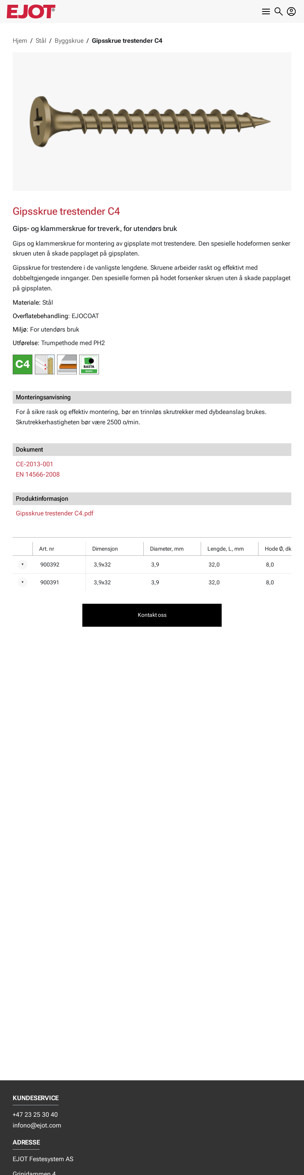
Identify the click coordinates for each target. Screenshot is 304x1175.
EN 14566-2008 (38, 474)
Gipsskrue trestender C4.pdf (54, 513)
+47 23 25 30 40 (35, 1114)
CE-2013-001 (34, 464)
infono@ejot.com (37, 1125)
